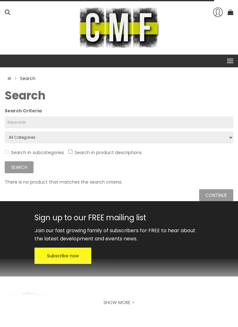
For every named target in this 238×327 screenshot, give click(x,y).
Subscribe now (63, 256)
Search (27, 78)
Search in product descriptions (105, 152)
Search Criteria (23, 111)
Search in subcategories (34, 152)
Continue (216, 195)
